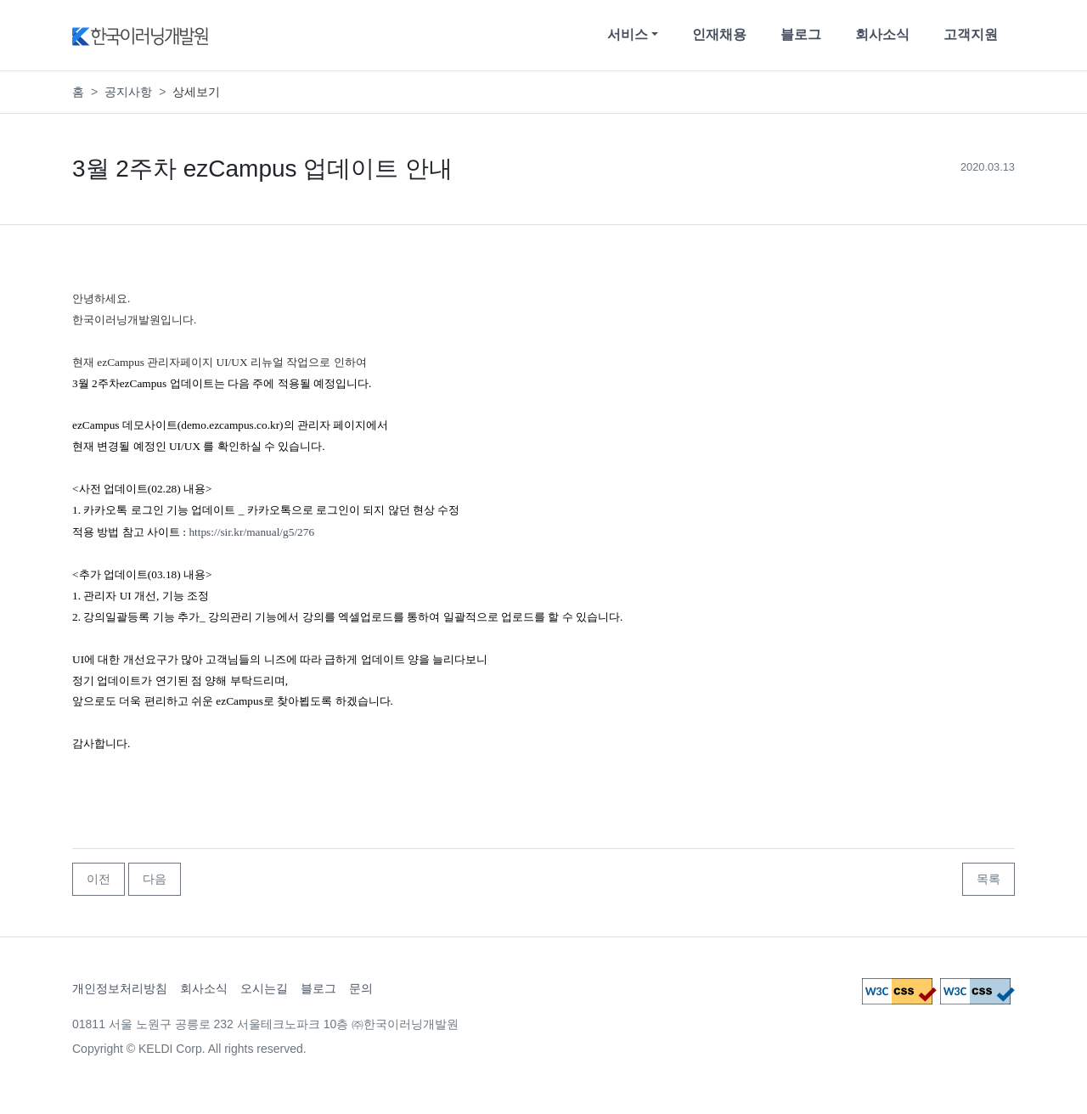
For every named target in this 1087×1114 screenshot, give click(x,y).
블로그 (800, 34)
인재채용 (719, 34)
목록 (988, 879)
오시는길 (264, 988)
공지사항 (128, 91)
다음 (154, 879)
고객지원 (970, 34)
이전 (98, 879)
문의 (361, 988)
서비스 (627, 34)
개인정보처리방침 (119, 988)
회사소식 (882, 34)
